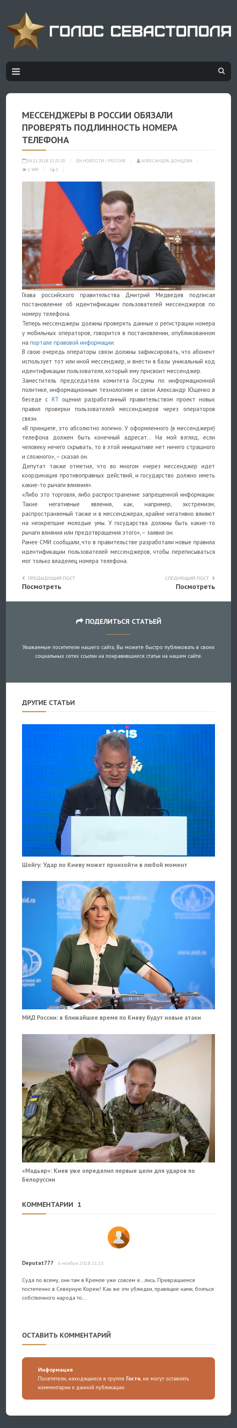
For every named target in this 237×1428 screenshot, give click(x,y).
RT (55, 399)
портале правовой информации (72, 342)
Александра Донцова (165, 161)
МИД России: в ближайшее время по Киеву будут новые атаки (111, 1017)
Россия (116, 161)
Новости (93, 161)
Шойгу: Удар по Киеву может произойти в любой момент (104, 865)
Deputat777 (37, 1262)
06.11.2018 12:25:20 (43, 161)
